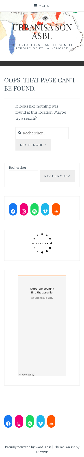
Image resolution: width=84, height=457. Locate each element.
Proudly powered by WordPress (28, 447)
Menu (44, 5)
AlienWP (42, 452)
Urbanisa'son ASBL (42, 31)
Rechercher (17, 168)
